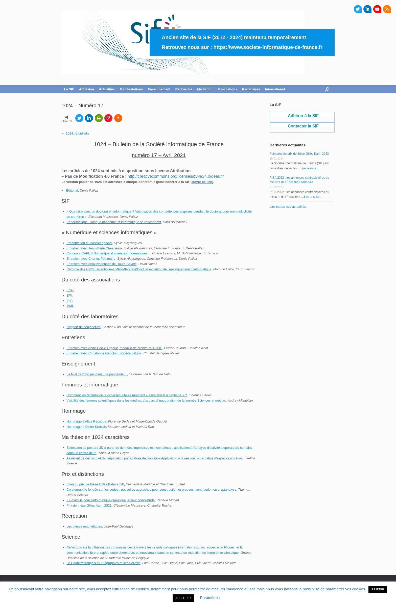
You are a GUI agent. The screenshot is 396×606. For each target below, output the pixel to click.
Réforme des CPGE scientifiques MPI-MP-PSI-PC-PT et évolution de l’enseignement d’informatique (138, 269)
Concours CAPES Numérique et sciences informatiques (107, 253)
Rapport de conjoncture (83, 327)
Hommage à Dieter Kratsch (86, 427)
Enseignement (159, 89)
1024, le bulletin (77, 133)
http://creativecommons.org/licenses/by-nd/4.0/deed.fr (176, 176)
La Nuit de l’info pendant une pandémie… (96, 374)
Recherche (183, 89)
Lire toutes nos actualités (288, 206)
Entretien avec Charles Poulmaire (90, 258)
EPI (69, 295)
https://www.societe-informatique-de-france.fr (267, 47)
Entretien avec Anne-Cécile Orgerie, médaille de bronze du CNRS (114, 348)
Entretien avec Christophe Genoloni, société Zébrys (104, 353)
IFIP (69, 301)
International (275, 89)
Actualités (107, 89)
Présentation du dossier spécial (89, 243)
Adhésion (86, 89)
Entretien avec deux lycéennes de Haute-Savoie (101, 264)
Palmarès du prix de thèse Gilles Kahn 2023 (299, 153)
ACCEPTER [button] (183, 597)
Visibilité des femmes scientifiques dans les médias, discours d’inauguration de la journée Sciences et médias (146, 400)
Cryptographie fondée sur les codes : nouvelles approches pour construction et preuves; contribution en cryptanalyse (151, 489)
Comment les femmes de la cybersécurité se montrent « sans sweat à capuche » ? (126, 395)
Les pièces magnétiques (84, 526)
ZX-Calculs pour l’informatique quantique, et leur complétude (110, 500)
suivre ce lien (201, 182)
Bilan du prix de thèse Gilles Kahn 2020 (95, 484)
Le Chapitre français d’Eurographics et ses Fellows (103, 563)
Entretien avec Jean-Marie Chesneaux (94, 248)
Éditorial (72, 190)
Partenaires (251, 89)
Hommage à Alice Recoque (86, 421)
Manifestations (131, 89)
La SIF (69, 89)
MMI (69, 306)
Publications (227, 89)
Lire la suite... (310, 168)
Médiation (205, 89)
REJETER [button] (377, 589)
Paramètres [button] (210, 597)
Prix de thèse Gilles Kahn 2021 (89, 505)
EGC (70, 290)
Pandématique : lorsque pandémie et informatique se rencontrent (113, 222)
